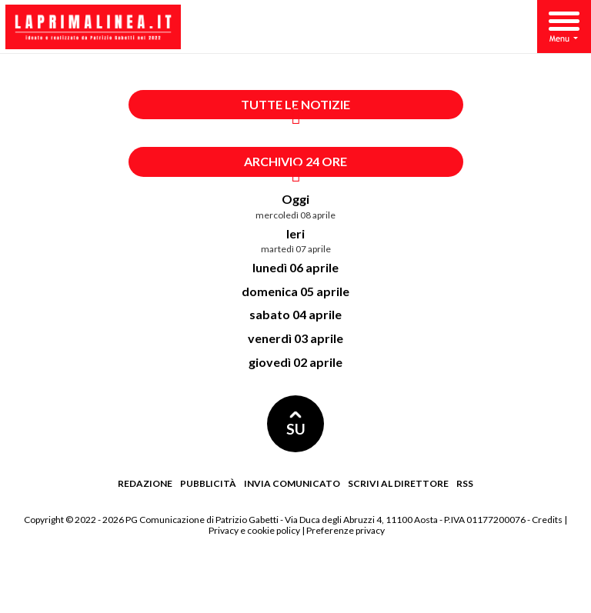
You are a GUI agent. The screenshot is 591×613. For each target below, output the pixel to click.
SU (296, 424)
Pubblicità (208, 483)
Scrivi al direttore (398, 483)
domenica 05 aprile (295, 291)
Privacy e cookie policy (254, 530)
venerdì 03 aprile (295, 338)
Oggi (295, 199)
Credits (547, 519)
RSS (464, 483)
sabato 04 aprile (295, 314)
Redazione (145, 483)
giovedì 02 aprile (295, 362)
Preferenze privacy (345, 530)
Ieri (295, 233)
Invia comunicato (292, 483)
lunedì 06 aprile (295, 267)
